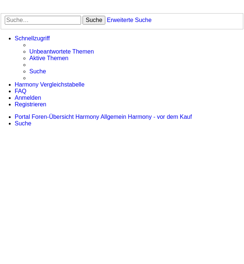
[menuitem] (61, 51)
